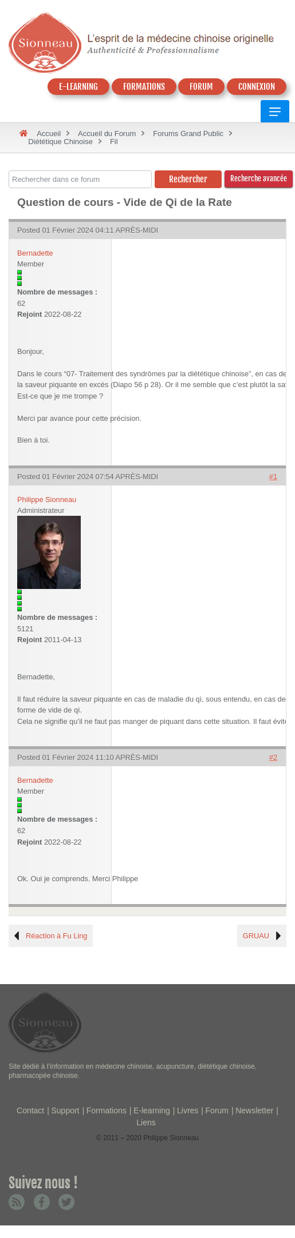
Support (65, 1110)
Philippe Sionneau (46, 499)
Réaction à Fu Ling (56, 936)
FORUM (201, 86)
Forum (217, 1110)
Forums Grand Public (188, 133)
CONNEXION (256, 86)
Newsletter (254, 1110)
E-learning (151, 1110)
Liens (145, 1122)
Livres (187, 1110)
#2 (273, 757)
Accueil (49, 133)
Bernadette (35, 253)
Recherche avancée (258, 178)
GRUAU (256, 936)
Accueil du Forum (107, 133)
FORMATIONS (144, 86)
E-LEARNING (78, 86)
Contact (30, 1110)
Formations (106, 1110)
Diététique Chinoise (60, 141)
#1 (273, 476)
